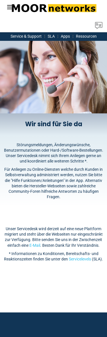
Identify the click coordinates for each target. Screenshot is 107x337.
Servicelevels (80, 259)
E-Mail (34, 245)
